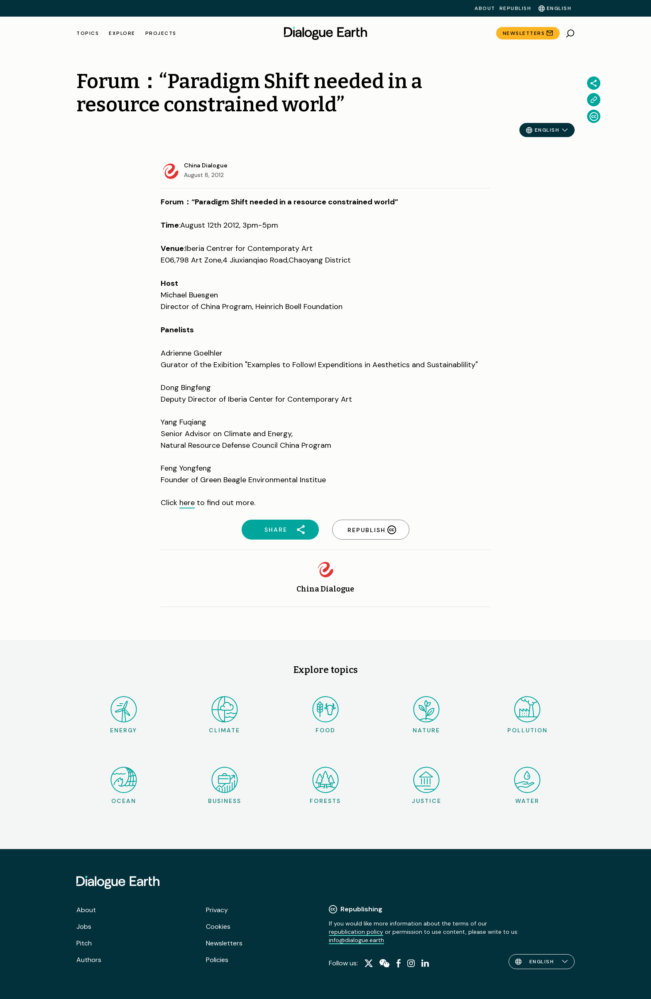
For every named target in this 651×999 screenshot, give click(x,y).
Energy (123, 715)
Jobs (83, 926)
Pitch (84, 943)
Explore (122, 33)
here (187, 503)
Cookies (218, 926)
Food (325, 715)
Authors (88, 959)
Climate (224, 715)
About (485, 8)
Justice (426, 786)
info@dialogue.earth (356, 940)
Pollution (527, 715)
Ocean (123, 786)
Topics (87, 33)
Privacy (217, 910)
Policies (217, 959)
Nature (426, 715)
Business (224, 786)
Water (527, 786)
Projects (160, 33)
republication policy (356, 931)
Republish (515, 8)
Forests (325, 786)
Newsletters (524, 33)
